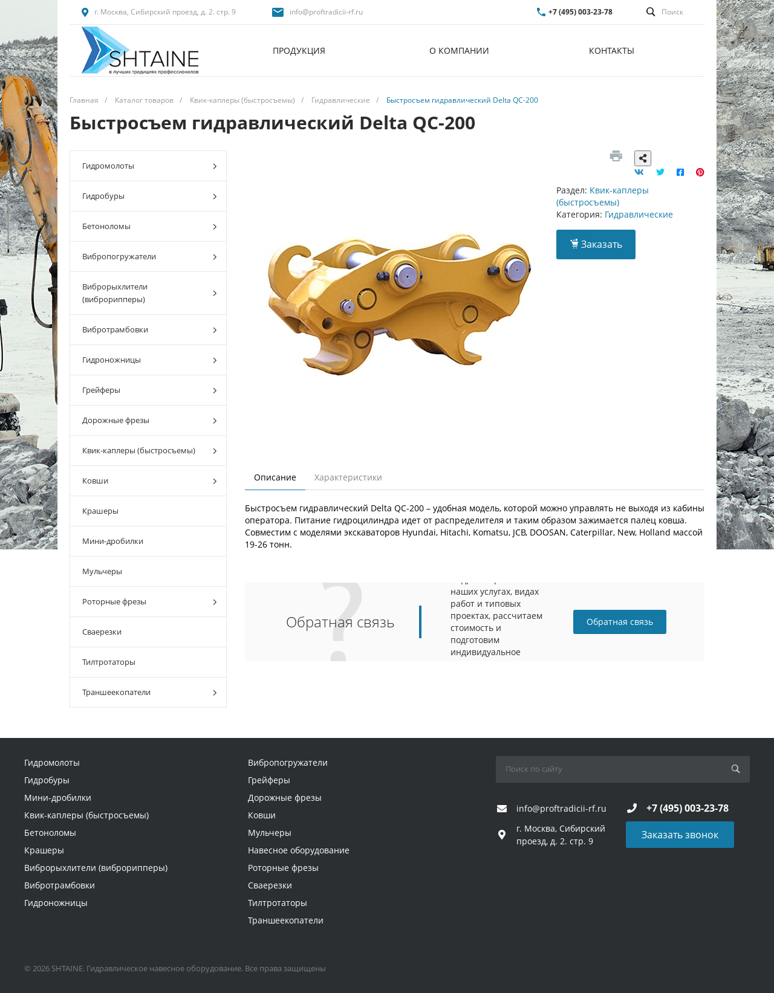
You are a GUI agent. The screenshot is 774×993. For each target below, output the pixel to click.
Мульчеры (102, 571)
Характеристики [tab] (348, 477)
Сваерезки (102, 631)
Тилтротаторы (108, 661)
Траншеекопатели (149, 692)
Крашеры (100, 510)
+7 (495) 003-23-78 (580, 12)
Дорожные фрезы (149, 420)
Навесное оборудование (299, 850)
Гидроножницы (149, 360)
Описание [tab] (275, 477)
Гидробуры (149, 196)
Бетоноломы (149, 226)
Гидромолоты (149, 166)
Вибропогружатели (149, 256)
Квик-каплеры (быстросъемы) (149, 450)
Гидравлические (639, 214)
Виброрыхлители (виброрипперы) (149, 293)
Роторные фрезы (149, 601)
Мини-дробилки (112, 540)
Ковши (149, 481)
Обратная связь (620, 621)
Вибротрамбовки (149, 329)
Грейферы (149, 390)
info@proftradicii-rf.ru (326, 12)
